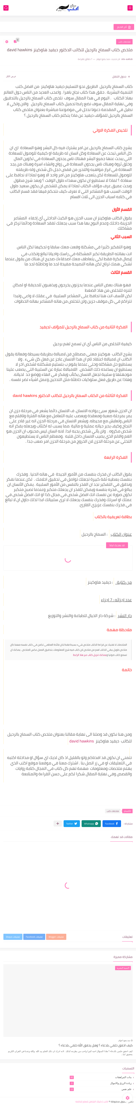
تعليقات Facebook (34, 937)
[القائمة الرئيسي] (130, 8)
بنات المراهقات (101, 1077)
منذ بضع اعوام (124, 1040)
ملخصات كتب (124, 42)
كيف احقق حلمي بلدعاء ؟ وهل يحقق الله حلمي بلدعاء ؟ (96, 1045)
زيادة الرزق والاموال (101, 1083)
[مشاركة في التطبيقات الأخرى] (58, 824)
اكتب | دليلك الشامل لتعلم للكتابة (91, 1101)
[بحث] (5, 8)
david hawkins (82, 741)
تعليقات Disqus (13, 937)
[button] (112, 823)
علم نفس (101, 1089)
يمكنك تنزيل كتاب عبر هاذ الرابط (90, 654)
